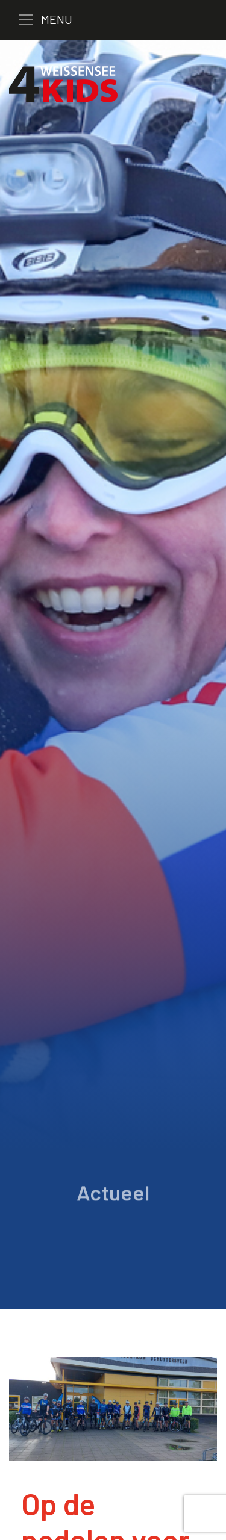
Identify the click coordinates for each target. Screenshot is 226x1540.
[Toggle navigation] (54, 20)
